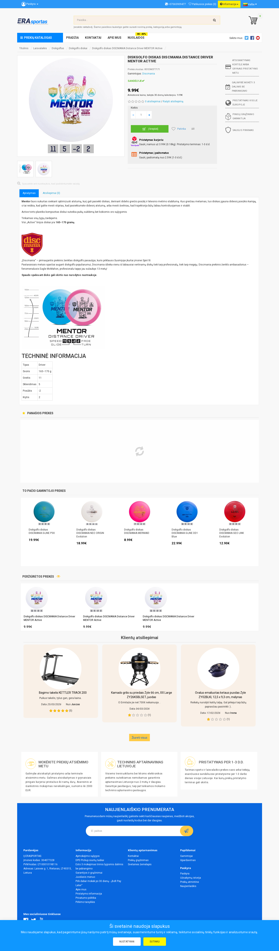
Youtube (258, 38)
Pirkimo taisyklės (85, 902)
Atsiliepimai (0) (51, 193)
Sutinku (155, 941)
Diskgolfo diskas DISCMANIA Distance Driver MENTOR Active (127, 48)
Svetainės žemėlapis (140, 864)
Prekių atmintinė (189, 882)
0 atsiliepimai (153, 101)
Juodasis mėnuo (85, 876)
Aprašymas (29, 193)
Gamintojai (186, 856)
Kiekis (134, 107)
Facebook (252, 38)
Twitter (247, 38)
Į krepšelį (149, 128)
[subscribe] (186, 831)
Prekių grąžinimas (138, 860)
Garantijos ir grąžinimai (89, 872)
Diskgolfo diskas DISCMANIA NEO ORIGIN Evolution (90, 533)
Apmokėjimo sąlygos (88, 856)
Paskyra (184, 873)
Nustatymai (126, 941)
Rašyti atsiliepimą (173, 101)
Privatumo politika (86, 897)
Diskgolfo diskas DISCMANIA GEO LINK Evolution (231, 533)
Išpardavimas (188, 860)
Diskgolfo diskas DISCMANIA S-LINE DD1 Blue (185, 533)
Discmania (148, 73)
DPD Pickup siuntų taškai (90, 860)
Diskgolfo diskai (78, 48)
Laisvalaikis (40, 48)
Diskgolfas (58, 48)
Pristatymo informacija (89, 893)
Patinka (179, 128)
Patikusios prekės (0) (202, 4)
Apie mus (81, 889)
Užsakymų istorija (190, 877)
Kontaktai (133, 856)
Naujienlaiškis (188, 886)
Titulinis (23, 48)
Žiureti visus (139, 737)
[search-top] (214, 20)
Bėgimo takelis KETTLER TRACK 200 (63, 692)
